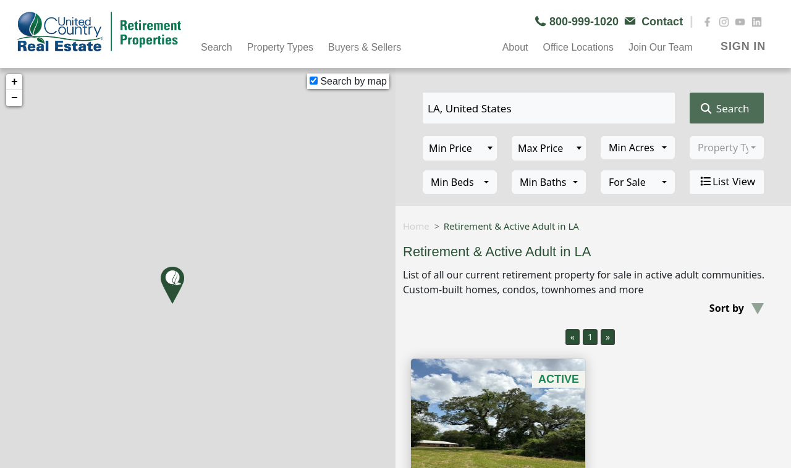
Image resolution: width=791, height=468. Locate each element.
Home (416, 226)
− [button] (14, 98)
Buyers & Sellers (364, 47)
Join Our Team (660, 47)
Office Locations (578, 47)
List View (726, 181)
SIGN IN (743, 46)
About (515, 47)
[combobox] (638, 147)
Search (216, 47)
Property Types (280, 47)
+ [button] (14, 82)
